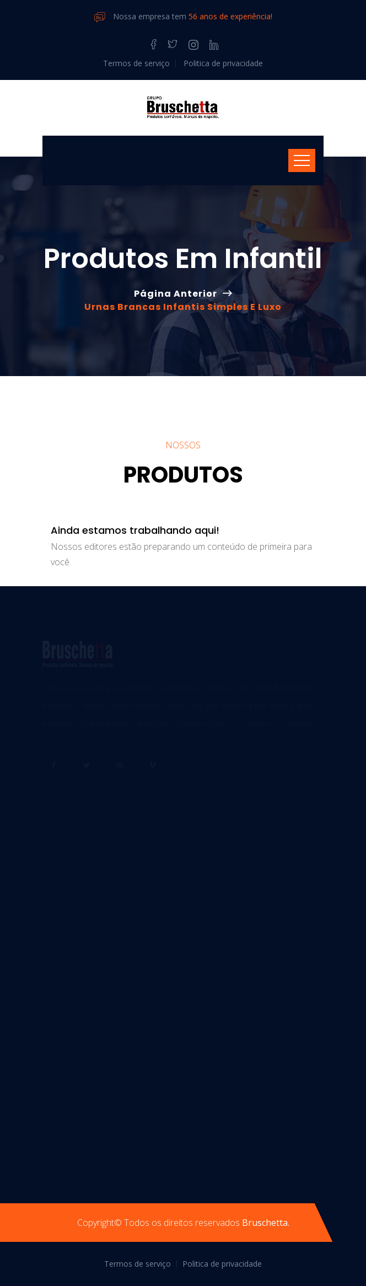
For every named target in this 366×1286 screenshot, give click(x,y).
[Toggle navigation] (301, 160)
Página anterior (175, 293)
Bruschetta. (265, 1223)
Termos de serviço (136, 63)
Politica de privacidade (223, 63)
